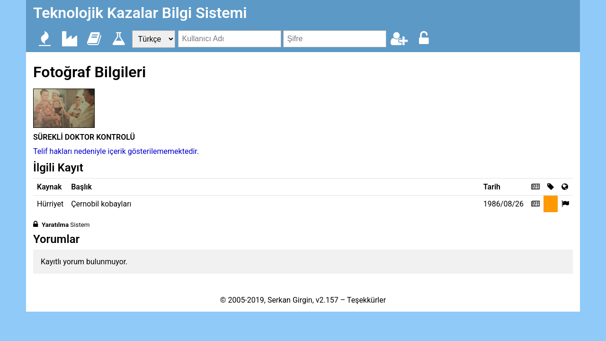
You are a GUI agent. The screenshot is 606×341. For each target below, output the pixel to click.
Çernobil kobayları (101, 203)
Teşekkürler (366, 300)
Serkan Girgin (289, 300)
